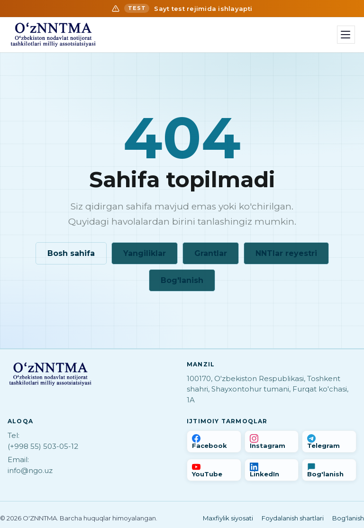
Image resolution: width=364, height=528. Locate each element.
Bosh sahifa (71, 253)
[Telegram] (329, 441)
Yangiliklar (144, 253)
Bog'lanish (182, 280)
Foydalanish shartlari (293, 518)
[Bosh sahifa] (53, 34)
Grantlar (210, 253)
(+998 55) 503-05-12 (43, 446)
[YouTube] (214, 470)
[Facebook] (214, 441)
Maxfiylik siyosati (228, 518)
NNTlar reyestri (286, 253)
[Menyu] (346, 35)
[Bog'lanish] (329, 470)
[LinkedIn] (272, 470)
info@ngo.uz (30, 470)
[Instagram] (272, 441)
